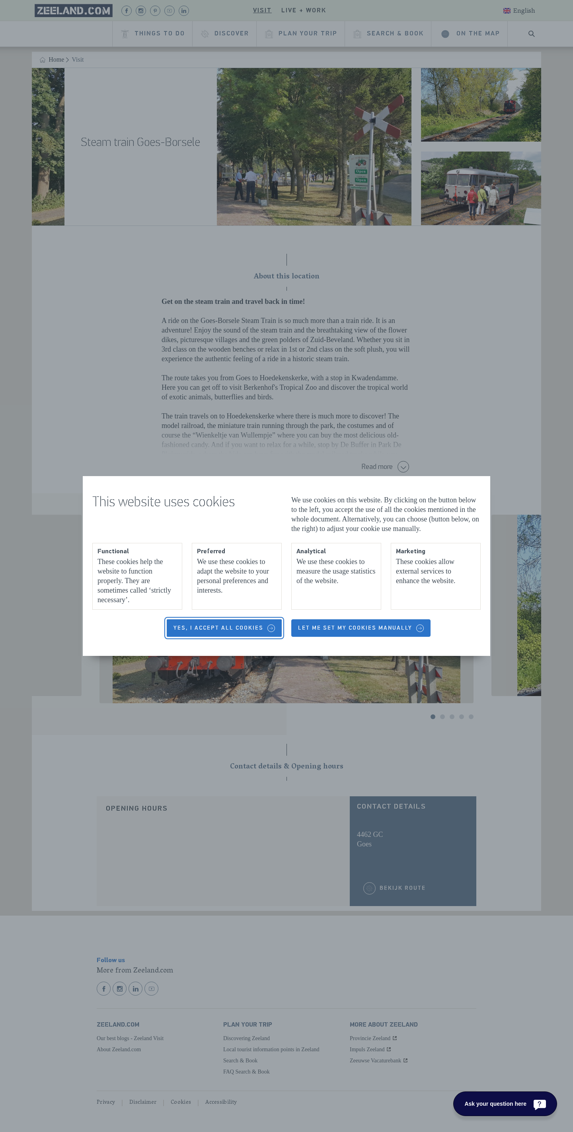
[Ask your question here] (505, 1103)
